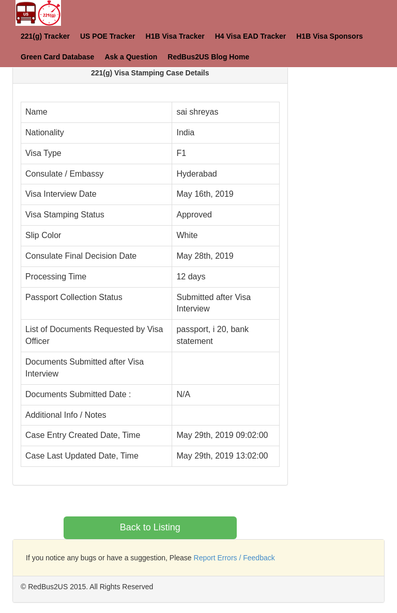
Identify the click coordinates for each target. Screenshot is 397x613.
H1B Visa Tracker (175, 36)
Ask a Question (130, 57)
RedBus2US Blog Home (208, 57)
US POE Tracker (107, 36)
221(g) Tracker (45, 36)
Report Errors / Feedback (234, 558)
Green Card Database (57, 57)
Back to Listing (150, 527)
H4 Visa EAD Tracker (250, 36)
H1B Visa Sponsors (329, 36)
